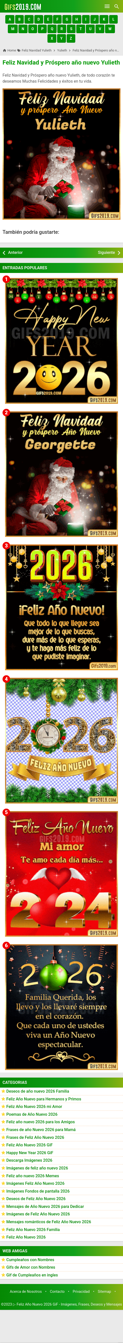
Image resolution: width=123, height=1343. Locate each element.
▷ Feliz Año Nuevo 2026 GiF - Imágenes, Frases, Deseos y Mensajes (67, 1304)
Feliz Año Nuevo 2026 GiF (29, 1145)
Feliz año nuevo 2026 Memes (32, 1175)
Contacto (57, 1292)
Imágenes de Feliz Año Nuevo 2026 (38, 1214)
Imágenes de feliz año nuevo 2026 (37, 1168)
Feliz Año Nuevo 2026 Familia (33, 1229)
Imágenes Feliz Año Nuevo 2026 (35, 1183)
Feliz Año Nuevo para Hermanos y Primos (43, 1099)
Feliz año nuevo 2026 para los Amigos (40, 1122)
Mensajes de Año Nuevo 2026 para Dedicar (45, 1206)
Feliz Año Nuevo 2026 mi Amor (34, 1106)
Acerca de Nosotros (26, 1292)
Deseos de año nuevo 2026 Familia (37, 1091)
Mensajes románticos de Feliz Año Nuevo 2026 (48, 1221)
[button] (9, 19)
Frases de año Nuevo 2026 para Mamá (41, 1129)
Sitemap (104, 1292)
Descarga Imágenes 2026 (29, 1160)
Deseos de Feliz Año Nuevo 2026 (35, 1198)
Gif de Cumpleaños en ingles (32, 1275)
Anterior (15, 252)
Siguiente (106, 252)
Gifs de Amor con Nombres (30, 1267)
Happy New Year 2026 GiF (29, 1152)
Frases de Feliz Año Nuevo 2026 (35, 1137)
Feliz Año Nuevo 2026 (26, 1237)
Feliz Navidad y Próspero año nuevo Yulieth (61, 62)
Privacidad (81, 1292)
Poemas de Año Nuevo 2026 (32, 1114)
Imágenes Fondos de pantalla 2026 (38, 1191)
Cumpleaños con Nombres (30, 1259)
